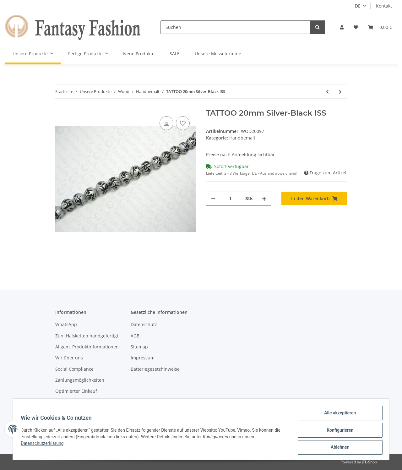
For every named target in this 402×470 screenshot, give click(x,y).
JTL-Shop (369, 462)
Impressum (143, 358)
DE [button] (358, 6)
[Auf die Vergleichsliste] (166, 123)
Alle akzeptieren (338, 415)
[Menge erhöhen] (264, 198)
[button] (342, 27)
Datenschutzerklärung (44, 444)
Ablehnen (338, 447)
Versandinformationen (79, 402)
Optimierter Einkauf (76, 391)
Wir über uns (69, 358)
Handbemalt (242, 138)
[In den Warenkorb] (314, 198)
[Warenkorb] (380, 27)
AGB (135, 336)
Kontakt (384, 6)
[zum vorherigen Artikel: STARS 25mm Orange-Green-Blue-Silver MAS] (327, 91)
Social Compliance (74, 369)
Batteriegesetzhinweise (155, 369)
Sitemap (139, 347)
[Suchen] (235, 27)
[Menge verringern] (213, 198)
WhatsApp (66, 324)
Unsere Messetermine (218, 54)
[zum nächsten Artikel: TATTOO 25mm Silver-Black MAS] (340, 91)
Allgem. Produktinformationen (87, 347)
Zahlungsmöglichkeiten (79, 380)
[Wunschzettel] (356, 27)
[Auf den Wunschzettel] (183, 123)
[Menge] (230, 198)
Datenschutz (144, 324)
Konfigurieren (337, 431)
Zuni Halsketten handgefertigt (86, 336)
